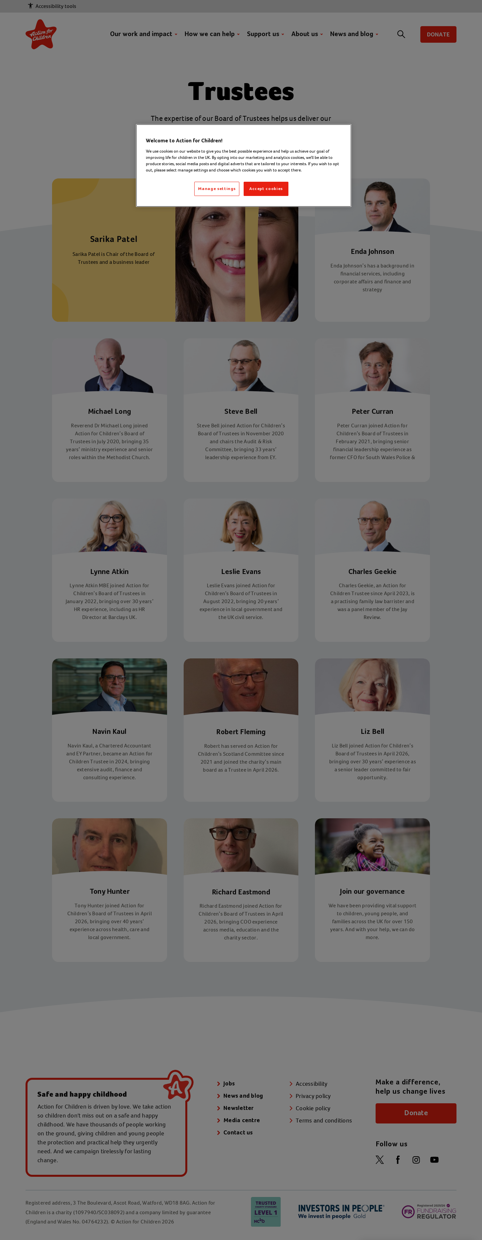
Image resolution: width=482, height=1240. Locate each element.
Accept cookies (266, 189)
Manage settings (217, 189)
